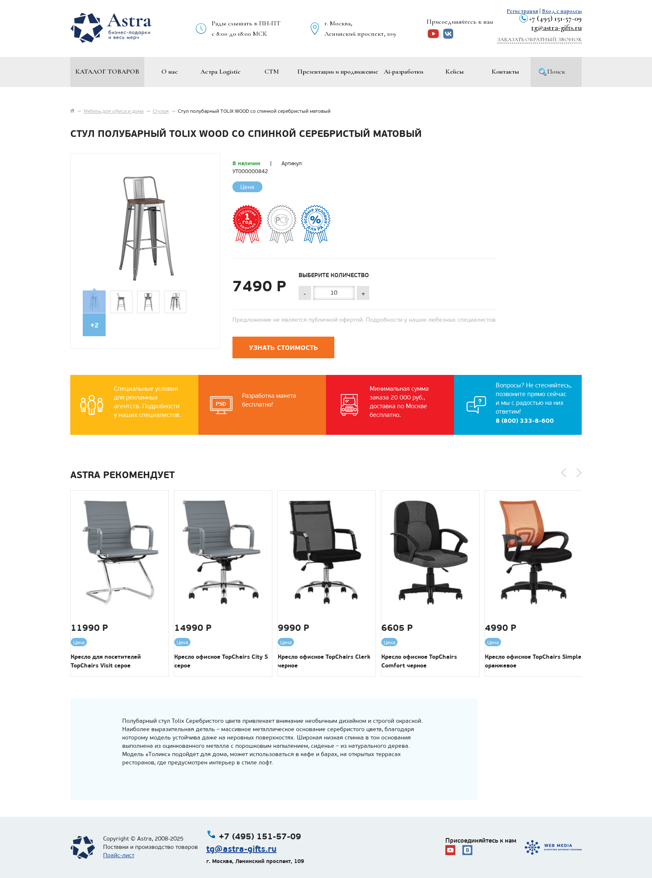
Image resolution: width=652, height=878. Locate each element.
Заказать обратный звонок (539, 39)
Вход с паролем (562, 11)
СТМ (271, 71)
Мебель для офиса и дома (113, 111)
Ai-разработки (403, 71)
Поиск (556, 71)
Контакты (505, 71)
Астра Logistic (220, 71)
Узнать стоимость (283, 347)
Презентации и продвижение (337, 71)
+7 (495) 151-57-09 (555, 18)
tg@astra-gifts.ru (556, 27)
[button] (563, 472)
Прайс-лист (118, 855)
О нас (169, 71)
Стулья (161, 111)
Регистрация (522, 11)
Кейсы (454, 71)
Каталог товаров (107, 71)
